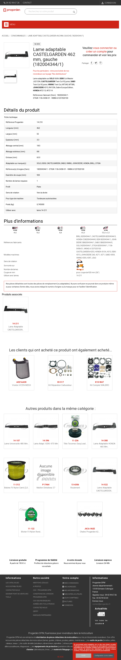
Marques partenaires (42, 615)
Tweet (95, 62)
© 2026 (60, 657)
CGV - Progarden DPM (42, 590)
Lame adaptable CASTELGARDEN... (16, 326)
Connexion (67, 605)
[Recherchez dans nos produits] (48, 11)
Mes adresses (69, 587)
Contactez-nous (13, 590)
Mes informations (70, 590)
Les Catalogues (12, 583)
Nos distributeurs (13, 586)
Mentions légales (40, 583)
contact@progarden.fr (101, 604)
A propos (37, 586)
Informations (100, 578)
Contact (27, 3)
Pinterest (100, 62)
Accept (83, 655)
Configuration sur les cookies (104, 655)
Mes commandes (70, 583)
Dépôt (35, 611)
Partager (91, 62)
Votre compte (70, 578)
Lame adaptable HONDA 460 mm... (104, 443)
